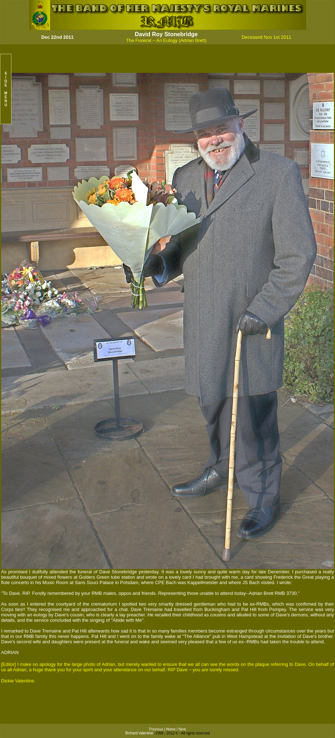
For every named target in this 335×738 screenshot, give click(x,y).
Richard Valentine (139, 733)
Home (171, 729)
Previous (156, 729)
